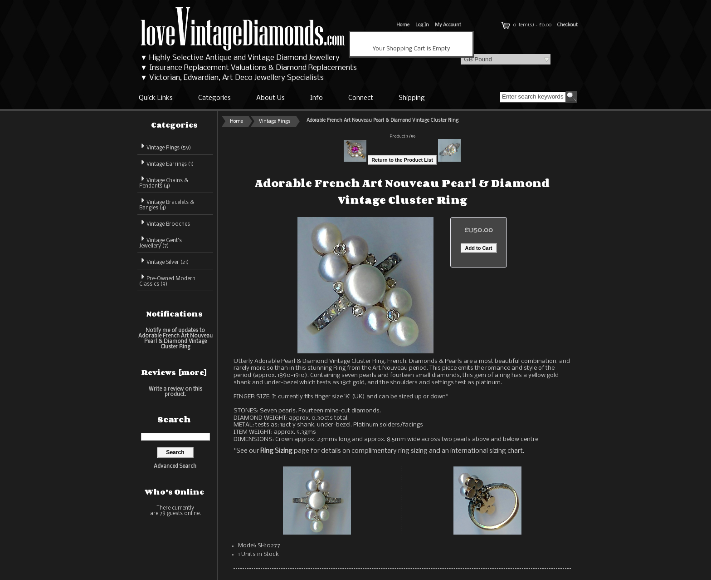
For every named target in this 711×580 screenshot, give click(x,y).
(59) (165, 148)
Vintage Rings (275, 121)
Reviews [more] (174, 372)
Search (174, 419)
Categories (214, 98)
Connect (360, 98)
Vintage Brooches (164, 222)
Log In (422, 25)
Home (402, 25)
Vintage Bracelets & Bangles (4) (166, 204)
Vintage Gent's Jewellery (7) (160, 242)
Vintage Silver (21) (164, 261)
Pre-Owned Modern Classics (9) (167, 280)
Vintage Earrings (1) (166, 163)
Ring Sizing (276, 451)
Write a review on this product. (175, 391)
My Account (448, 25)
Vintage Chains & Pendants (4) (163, 182)
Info (316, 98)
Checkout (567, 25)
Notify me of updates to (175, 338)
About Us (270, 98)
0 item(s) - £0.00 (525, 25)
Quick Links (156, 98)
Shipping (412, 98)
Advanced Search (175, 466)
